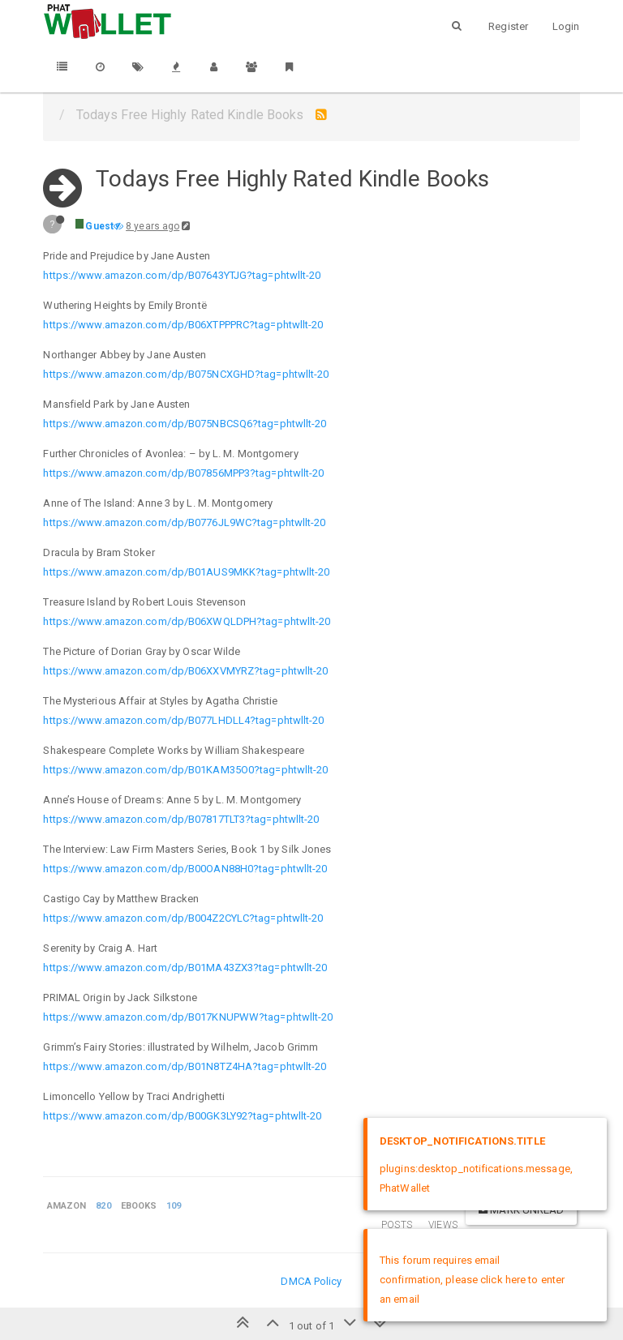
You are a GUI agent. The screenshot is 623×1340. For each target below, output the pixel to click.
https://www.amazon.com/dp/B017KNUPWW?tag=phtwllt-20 (188, 1017)
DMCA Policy (311, 1281)
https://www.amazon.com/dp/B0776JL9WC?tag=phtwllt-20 (184, 522)
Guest (99, 226)
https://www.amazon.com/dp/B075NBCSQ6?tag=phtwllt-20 (184, 423)
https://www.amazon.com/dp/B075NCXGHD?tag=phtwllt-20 (186, 374)
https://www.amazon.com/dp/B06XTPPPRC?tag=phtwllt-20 (183, 325)
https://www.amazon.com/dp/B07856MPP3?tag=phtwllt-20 (183, 473)
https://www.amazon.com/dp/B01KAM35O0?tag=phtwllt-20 (185, 770)
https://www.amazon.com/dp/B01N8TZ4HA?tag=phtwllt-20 (184, 1066)
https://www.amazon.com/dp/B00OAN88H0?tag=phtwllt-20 (185, 869)
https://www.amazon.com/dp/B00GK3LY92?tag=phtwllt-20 (182, 1116)
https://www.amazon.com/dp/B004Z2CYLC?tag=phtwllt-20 (183, 918)
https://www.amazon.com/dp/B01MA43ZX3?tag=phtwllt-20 (185, 967)
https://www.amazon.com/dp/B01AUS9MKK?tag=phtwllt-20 (186, 572)
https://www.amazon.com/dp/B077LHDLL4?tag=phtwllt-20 (183, 720)
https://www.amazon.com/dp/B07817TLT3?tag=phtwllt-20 (181, 819)
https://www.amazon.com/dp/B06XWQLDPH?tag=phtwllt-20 (186, 621)
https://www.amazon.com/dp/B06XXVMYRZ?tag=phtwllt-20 (185, 671)
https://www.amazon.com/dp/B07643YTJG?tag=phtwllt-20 (181, 275)
